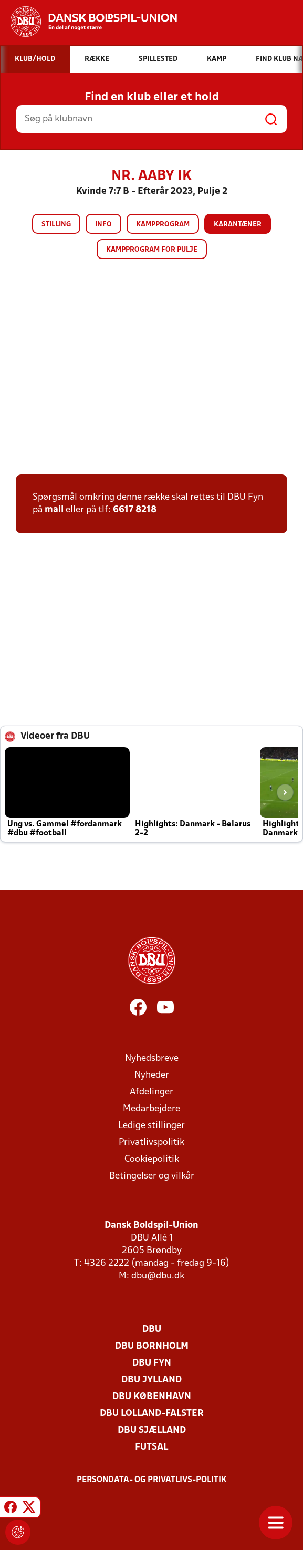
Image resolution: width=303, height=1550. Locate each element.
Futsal (151, 1447)
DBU (151, 1329)
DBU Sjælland (152, 1430)
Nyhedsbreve (152, 1058)
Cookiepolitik (151, 1159)
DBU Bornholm (152, 1346)
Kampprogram (163, 224)
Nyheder (151, 1075)
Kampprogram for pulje (151, 249)
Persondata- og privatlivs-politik (152, 1480)
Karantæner (238, 224)
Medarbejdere (151, 1108)
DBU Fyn (151, 1363)
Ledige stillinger (151, 1125)
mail (54, 509)
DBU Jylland (151, 1380)
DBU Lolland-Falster (152, 1413)
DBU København (151, 1396)
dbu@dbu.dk (157, 1276)
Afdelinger (151, 1092)
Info (103, 224)
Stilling (56, 224)
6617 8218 (134, 509)
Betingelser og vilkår (151, 1176)
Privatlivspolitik (151, 1142)
